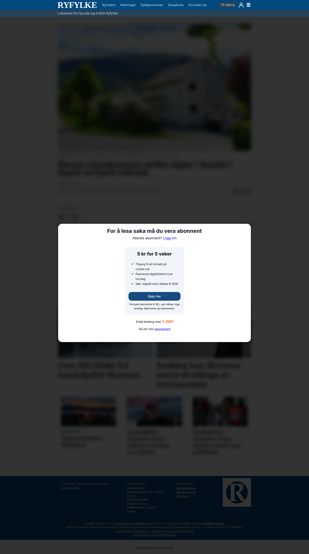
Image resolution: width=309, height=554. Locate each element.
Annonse (182, 496)
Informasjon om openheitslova (154, 535)
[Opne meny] (248, 5)
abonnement (162, 329)
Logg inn (241, 5)
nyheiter (67, 208)
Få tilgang (228, 5)
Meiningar (128, 5)
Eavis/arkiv (176, 5)
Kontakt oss (197, 5)
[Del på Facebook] (235, 192)
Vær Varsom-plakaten (131, 523)
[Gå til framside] (77, 5)
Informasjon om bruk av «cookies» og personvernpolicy (154, 531)
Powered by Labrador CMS (154, 548)
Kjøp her (154, 296)
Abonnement (185, 492)
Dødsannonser (151, 5)
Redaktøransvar (212, 523)
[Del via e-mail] (248, 192)
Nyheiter (109, 5)
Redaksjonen (185, 488)
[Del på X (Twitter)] (241, 192)
